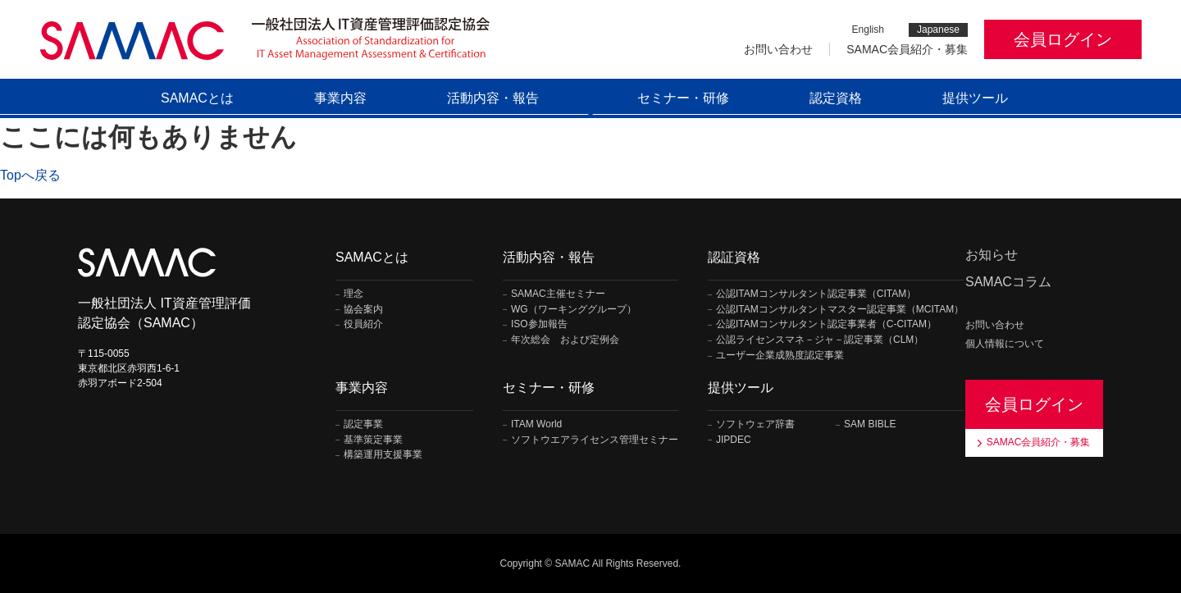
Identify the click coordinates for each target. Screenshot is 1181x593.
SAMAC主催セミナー (558, 294)
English (868, 30)
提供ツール (975, 98)
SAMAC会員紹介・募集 (907, 49)
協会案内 (363, 309)
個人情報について (1004, 344)
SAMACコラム (1008, 282)
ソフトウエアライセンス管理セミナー (594, 440)
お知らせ (991, 255)
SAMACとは (197, 98)
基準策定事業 (373, 440)
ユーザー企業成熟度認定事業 (780, 355)
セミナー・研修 (683, 98)
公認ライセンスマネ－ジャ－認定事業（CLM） (819, 340)
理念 (353, 294)
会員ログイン (1063, 39)
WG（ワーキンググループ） (573, 309)
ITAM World (536, 424)
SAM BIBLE (870, 424)
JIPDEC (733, 440)
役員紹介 (363, 324)
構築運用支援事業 (383, 454)
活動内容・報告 (493, 98)
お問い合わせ (778, 49)
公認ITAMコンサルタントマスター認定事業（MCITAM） (840, 309)
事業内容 (340, 98)
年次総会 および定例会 (565, 340)
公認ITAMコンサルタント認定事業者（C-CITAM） (826, 324)
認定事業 (363, 424)
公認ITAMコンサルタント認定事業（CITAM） (816, 294)
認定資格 (835, 98)
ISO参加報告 (539, 324)
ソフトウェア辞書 (755, 424)
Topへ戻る (30, 175)
